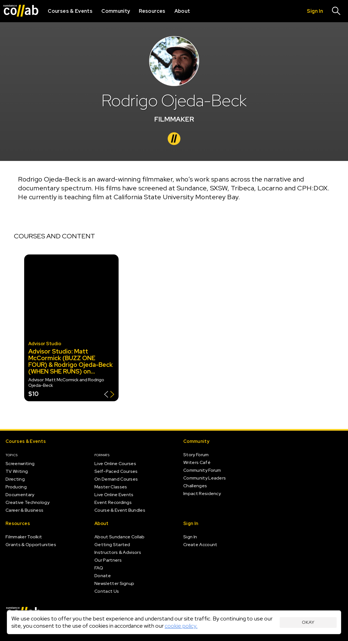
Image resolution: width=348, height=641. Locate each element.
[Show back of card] (109, 395)
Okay (308, 622)
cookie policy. (181, 625)
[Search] (336, 11)
